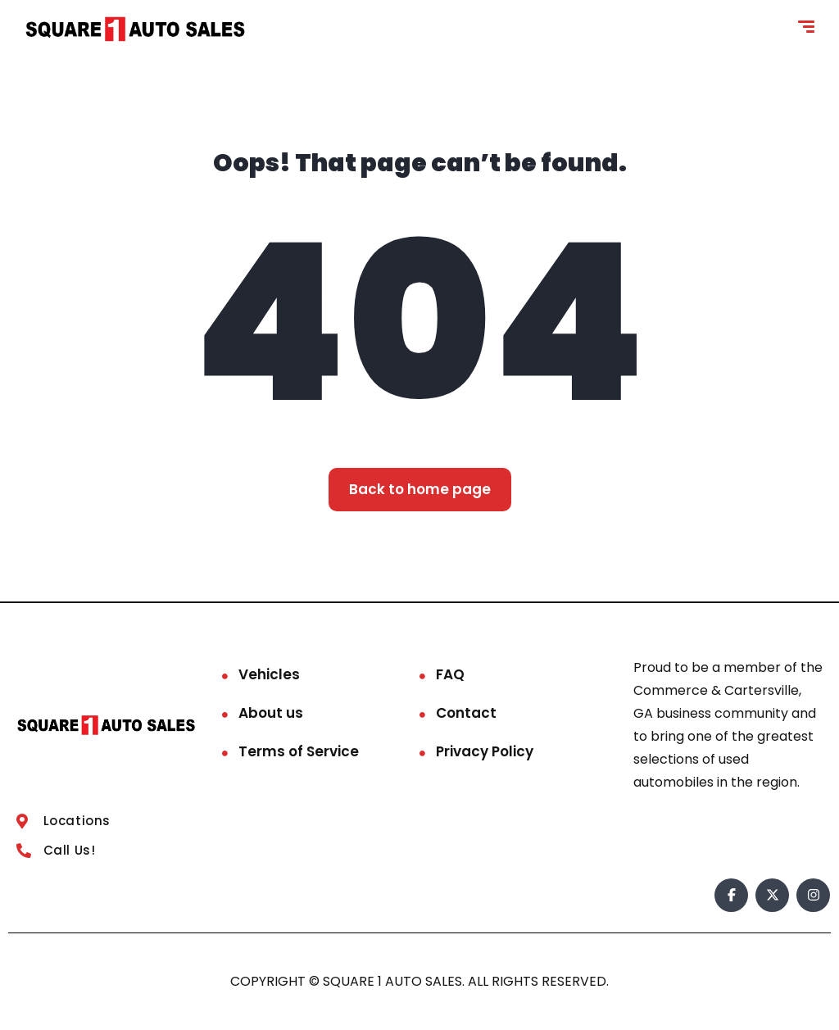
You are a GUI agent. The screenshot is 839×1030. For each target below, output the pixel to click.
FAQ (450, 674)
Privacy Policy (484, 751)
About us (270, 713)
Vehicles (269, 674)
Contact (466, 713)
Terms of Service (298, 751)
